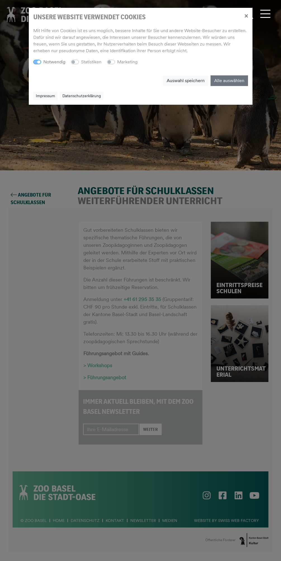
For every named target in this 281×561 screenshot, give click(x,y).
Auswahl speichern (186, 80)
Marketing (127, 62)
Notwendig (54, 62)
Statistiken (91, 62)
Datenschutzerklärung (81, 96)
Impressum (45, 96)
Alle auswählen (229, 80)
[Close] (246, 15)
